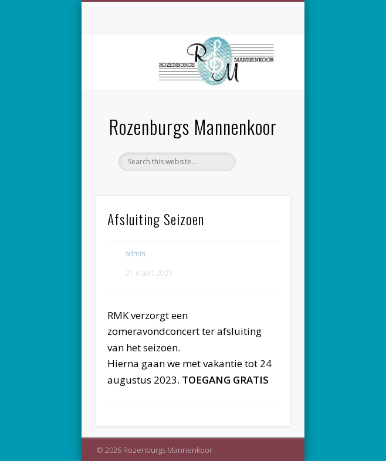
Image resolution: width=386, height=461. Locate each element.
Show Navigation (261, 105)
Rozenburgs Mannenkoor (193, 126)
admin (135, 254)
